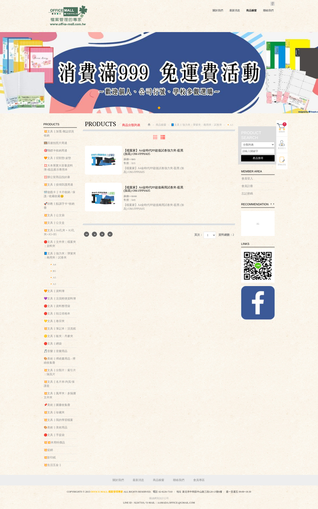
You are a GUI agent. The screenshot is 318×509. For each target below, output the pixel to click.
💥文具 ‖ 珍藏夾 (54, 412)
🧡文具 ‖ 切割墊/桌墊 (57, 158)
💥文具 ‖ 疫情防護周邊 (58, 184)
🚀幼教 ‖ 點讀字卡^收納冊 (59, 205)
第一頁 (86, 234)
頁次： (198, 234)
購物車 (284, 126)
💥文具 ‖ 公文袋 (54, 215)
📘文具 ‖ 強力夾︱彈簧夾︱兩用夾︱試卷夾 (60, 255)
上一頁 (94, 234)
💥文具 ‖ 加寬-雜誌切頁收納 (59, 133)
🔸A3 (52, 283)
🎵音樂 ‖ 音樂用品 (55, 351)
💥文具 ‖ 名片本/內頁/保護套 (59, 383)
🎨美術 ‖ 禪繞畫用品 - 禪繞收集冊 (59, 360)
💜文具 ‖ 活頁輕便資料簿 (60, 298)
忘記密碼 (247, 193)
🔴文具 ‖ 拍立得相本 (57, 313)
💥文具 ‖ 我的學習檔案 (58, 419)
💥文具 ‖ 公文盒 (54, 222)
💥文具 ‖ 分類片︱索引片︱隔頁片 (60, 372)
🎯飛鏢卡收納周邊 (55, 150)
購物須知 (283, 164)
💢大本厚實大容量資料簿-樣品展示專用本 (58, 167)
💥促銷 (48, 450)
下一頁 (102, 234)
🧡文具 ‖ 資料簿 (54, 291)
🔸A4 (52, 264)
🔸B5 (52, 270)
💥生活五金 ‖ (52, 465)
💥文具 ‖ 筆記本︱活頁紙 (60, 328)
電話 (155, 491)
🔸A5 (52, 277)
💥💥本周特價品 (54, 442)
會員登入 (247, 178)
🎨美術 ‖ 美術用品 (55, 427)
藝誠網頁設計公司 (159, 498)
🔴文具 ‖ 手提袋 (54, 435)
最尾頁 (110, 234)
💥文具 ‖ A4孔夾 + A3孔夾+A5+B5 (59, 232)
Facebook (273, 4)
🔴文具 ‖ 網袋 (53, 343)
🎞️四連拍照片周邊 (55, 143)
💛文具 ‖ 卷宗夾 (54, 321)
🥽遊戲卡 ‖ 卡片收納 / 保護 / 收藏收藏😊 (59, 194)
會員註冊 (247, 186)
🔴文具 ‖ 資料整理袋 (57, 306)
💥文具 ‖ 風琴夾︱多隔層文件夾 (60, 395)
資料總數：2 (226, 234)
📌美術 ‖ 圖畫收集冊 (57, 404)
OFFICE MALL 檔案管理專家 (67, 16)
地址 (178, 491)
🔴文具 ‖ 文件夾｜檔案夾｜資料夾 (60, 243)
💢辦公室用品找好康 (57, 177)
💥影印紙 (50, 457)
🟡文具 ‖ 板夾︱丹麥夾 (58, 336)
